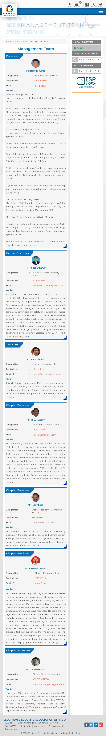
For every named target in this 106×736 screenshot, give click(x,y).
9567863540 (41, 578)
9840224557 (40, 429)
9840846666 (41, 80)
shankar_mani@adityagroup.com (49, 684)
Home (9, 41)
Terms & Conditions (58, 726)
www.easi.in (39, 726)
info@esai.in (40, 86)
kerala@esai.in (41, 583)
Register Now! (82, 48)
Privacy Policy (11, 729)
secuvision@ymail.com (45, 435)
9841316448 (39, 369)
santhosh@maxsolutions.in (44, 522)
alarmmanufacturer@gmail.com (48, 285)
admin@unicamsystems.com (48, 374)
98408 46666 (9, 726)
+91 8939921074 (41, 679)
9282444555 (39, 280)
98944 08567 (37, 517)
